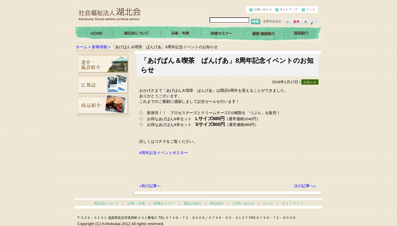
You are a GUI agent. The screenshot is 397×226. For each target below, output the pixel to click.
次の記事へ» (305, 186)
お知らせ (309, 82)
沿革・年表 (136, 203)
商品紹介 (217, 203)
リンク (267, 203)
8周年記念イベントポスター (163, 153)
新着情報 (99, 47)
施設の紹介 (193, 203)
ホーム (81, 47)
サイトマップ (292, 203)
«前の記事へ (150, 186)
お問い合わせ (243, 203)
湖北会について (106, 203)
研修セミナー (164, 203)
